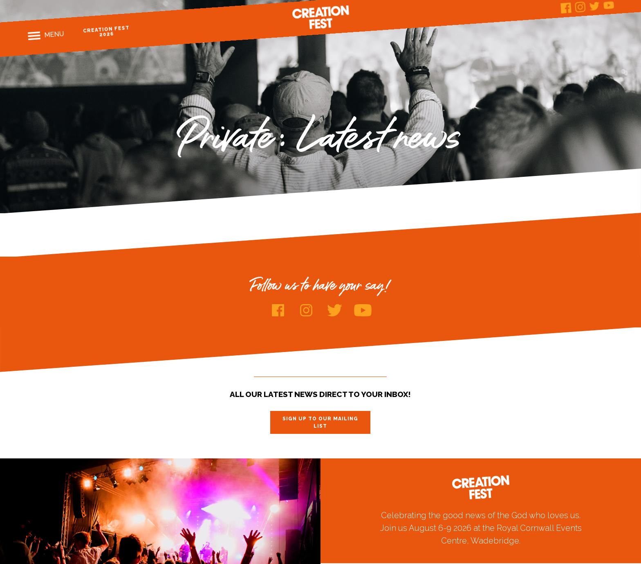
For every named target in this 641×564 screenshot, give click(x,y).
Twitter (594, 5)
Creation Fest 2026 (106, 31)
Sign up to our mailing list (320, 422)
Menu (54, 34)
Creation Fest (320, 17)
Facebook (566, 8)
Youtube (363, 310)
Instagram (580, 7)
